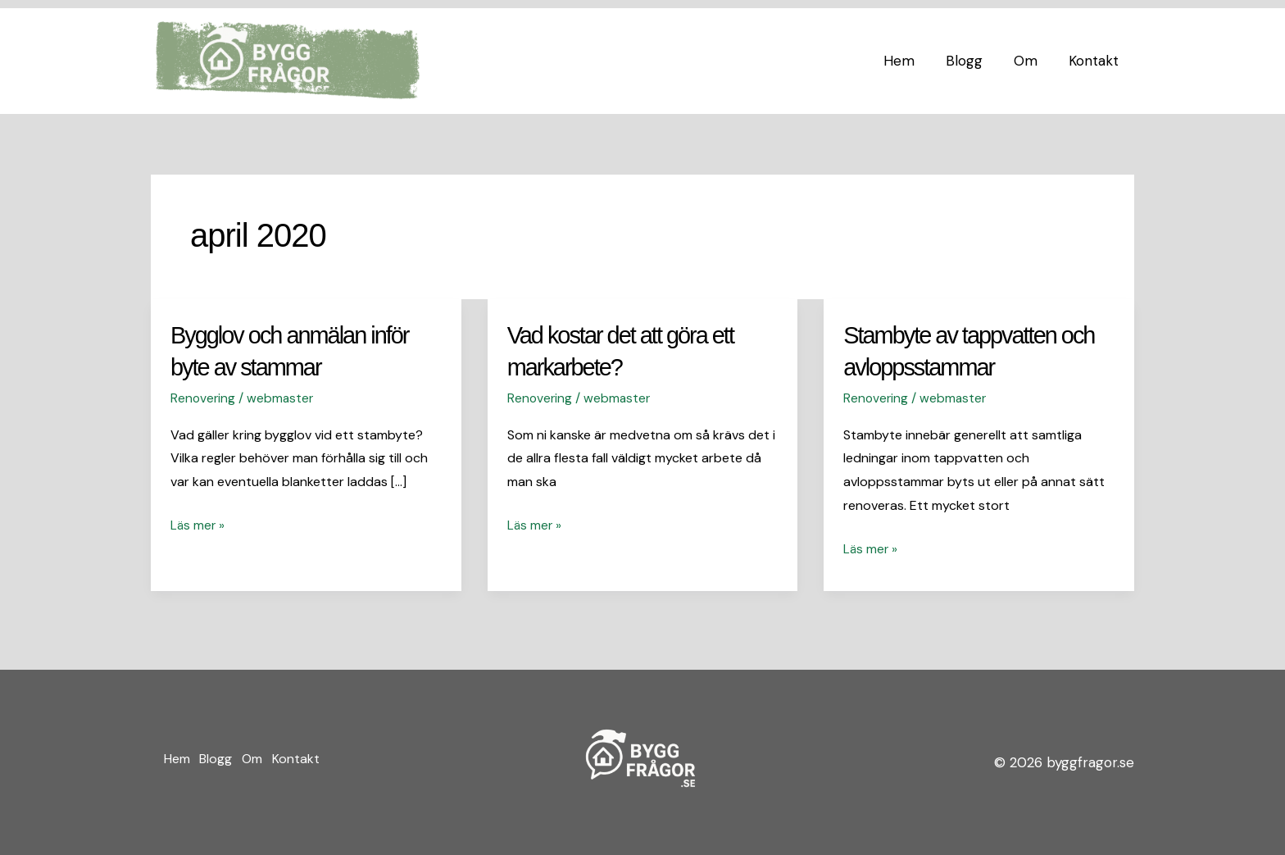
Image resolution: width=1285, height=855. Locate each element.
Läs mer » (198, 523)
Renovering (203, 397)
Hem (910, 61)
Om (1030, 61)
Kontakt (1095, 61)
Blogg (972, 61)
